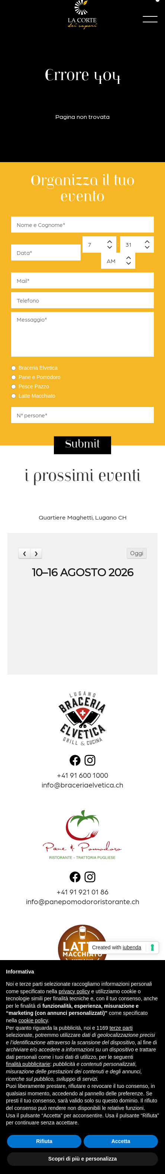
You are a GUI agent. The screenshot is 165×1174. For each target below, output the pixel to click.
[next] (36, 553)
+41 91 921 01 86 (82, 891)
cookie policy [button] (33, 1020)
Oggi (136, 553)
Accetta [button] (120, 1141)
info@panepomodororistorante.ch (82, 901)
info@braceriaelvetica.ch (82, 784)
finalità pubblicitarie (28, 1064)
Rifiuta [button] (44, 1141)
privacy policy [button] (74, 991)
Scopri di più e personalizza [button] (82, 1159)
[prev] (24, 553)
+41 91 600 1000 (82, 774)
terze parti (121, 1028)
